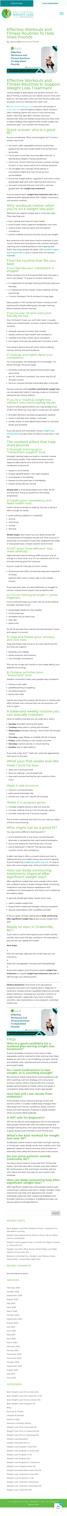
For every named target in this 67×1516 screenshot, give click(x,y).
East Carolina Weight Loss (21, 106)
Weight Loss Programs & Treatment (23, 1462)
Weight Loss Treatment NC (19, 1490)
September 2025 (14, 1295)
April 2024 (11, 1338)
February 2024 (13, 1346)
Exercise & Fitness (30, 42)
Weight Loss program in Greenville (23, 1451)
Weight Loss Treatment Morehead (22, 1482)
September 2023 (14, 1366)
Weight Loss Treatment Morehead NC (24, 1486)
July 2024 (11, 1327)
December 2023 (14, 1354)
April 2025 (11, 1307)
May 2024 (11, 1334)
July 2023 (11, 1374)
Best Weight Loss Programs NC (21, 1403)
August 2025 (12, 1299)
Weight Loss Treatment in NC (20, 1478)
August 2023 (12, 1370)
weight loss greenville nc (18, 1443)
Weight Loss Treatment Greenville (22, 1474)
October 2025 (13, 1292)
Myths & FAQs (13, 1419)
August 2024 (12, 1323)
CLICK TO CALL (17, 3)
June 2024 (11, 1331)
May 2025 (11, 1303)
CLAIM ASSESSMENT (50, 3)
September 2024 (14, 1319)
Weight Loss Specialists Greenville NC (24, 1470)
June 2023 (11, 1378)
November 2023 (14, 1358)
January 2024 (13, 1350)
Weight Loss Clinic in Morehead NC (23, 1435)
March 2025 (12, 1311)
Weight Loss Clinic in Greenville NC (23, 1431)
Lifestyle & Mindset (15, 1415)
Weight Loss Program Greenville (22, 1447)
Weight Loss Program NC (18, 1458)
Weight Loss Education (17, 1439)
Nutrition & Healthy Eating (19, 1423)
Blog (9, 1407)
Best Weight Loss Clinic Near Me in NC (24, 1396)
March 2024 (12, 1342)
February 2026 (13, 1288)
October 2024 (13, 1315)
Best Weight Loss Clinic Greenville (22, 1392)
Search (56, 1213)
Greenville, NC (13, 109)
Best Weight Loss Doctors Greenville (24, 1400)
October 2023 (13, 1362)
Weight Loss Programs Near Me (21, 1466)
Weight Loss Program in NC (19, 1454)
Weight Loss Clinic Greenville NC (22, 1427)
